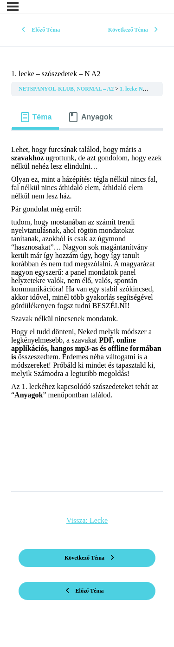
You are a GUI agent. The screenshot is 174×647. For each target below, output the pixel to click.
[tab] (35, 117)
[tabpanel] (87, 307)
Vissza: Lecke (87, 520)
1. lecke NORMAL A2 (146, 89)
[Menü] (13, 6)
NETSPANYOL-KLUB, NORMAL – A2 (67, 89)
